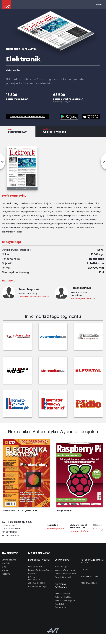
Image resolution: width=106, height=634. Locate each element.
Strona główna (9, 559)
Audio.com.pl (61, 566)
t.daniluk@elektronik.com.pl (84, 298)
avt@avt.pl (50, 529)
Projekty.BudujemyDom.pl (40, 570)
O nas (5, 566)
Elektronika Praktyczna (65, 600)
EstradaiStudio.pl (63, 577)
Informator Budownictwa (34, 578)
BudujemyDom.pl (36, 566)
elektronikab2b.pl (14, 70)
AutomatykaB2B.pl (63, 597)
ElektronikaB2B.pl (62, 593)
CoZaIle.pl (32, 573)
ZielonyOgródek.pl (36, 583)
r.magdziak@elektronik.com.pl (33, 296)
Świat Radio (60, 607)
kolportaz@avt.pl (76, 529)
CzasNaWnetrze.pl (37, 586)
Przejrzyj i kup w (27, 116)
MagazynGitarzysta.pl (65, 570)
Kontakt (5, 570)
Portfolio (6, 563)
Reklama (6, 574)
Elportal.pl (59, 604)
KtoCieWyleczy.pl (89, 583)
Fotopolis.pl (86, 569)
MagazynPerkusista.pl (65, 573)
